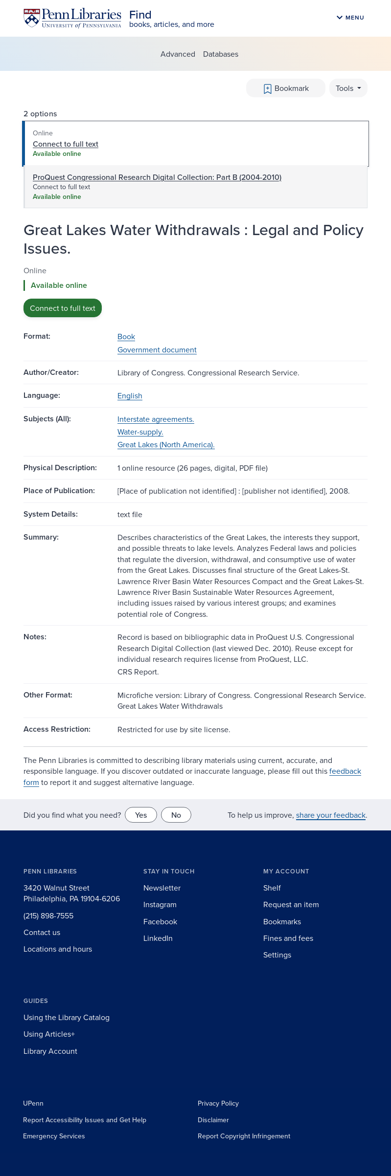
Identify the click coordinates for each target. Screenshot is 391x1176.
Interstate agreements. (155, 419)
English (129, 395)
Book (126, 336)
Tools (345, 88)
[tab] (195, 144)
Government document (157, 349)
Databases (220, 53)
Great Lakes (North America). (166, 444)
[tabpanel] (195, 291)
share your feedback (331, 814)
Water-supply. (140, 431)
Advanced (178, 53)
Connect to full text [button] (62, 308)
